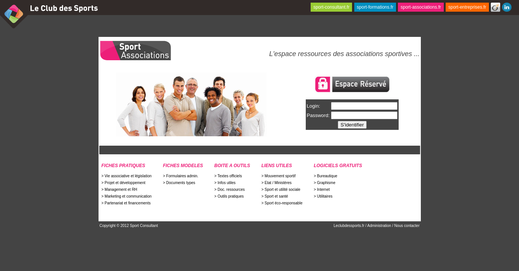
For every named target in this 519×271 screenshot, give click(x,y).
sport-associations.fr (421, 7)
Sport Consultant (144, 226)
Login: (313, 106)
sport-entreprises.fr (467, 7)
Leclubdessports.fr (350, 226)
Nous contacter (406, 226)
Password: (318, 115)
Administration (379, 226)
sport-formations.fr (375, 7)
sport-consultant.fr (331, 7)
